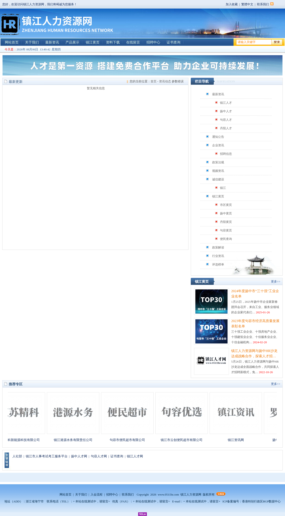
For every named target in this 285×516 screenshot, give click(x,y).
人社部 (17, 456)
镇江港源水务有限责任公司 (75, 440)
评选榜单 (218, 264)
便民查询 (226, 239)
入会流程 (97, 494)
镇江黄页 (93, 42)
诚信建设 (218, 179)
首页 (154, 81)
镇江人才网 (135, 456)
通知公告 (218, 136)
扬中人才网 (79, 456)
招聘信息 (226, 154)
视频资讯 (218, 171)
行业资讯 (218, 256)
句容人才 (226, 119)
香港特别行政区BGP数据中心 (261, 501)
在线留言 (133, 42)
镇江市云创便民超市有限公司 (184, 440)
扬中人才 (226, 111)
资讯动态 (165, 81)
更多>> (275, 281)
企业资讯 (218, 145)
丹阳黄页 (226, 222)
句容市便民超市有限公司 (130, 440)
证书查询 (173, 42)
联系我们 (263, 4)
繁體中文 (247, 4)
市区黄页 (226, 205)
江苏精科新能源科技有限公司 (21, 440)
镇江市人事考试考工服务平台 (47, 456)
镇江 (223, 188)
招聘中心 (153, 42)
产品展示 (72, 42)
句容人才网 (99, 456)
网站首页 (12, 42)
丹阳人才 (226, 128)
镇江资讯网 (238, 440)
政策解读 (218, 247)
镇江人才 (226, 102)
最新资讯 (52, 42)
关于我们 (32, 42)
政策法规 (218, 162)
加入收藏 (232, 4)
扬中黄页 (226, 213)
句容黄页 (226, 230)
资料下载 (113, 42)
